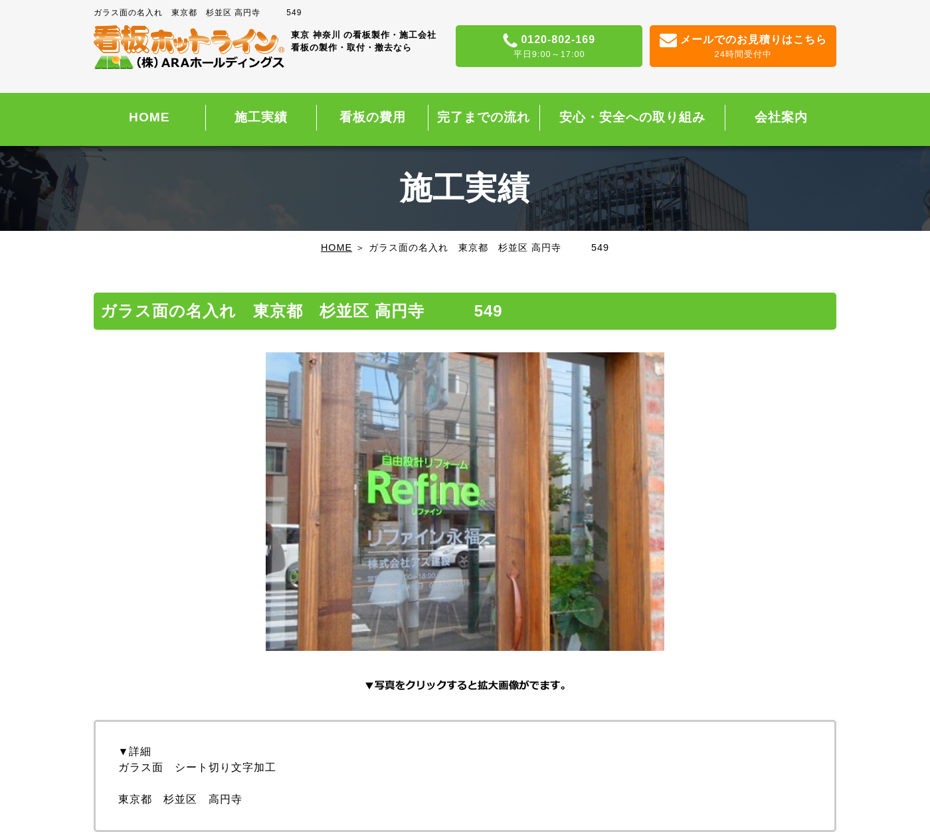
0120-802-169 (549, 47)
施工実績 (261, 117)
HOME (149, 117)
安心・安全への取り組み (632, 117)
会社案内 (781, 117)
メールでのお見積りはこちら (743, 47)
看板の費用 (372, 117)
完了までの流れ (483, 117)
